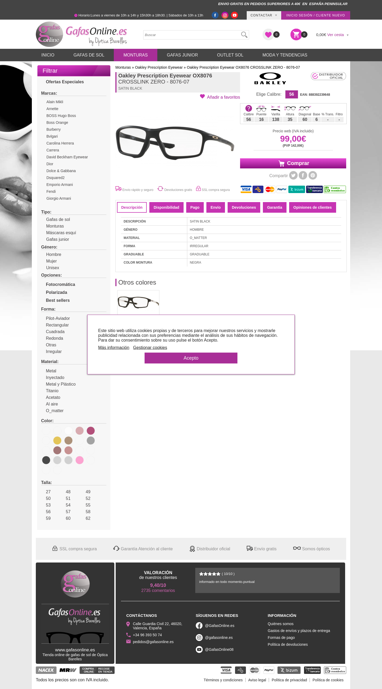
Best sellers (55, 300)
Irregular (51, 351)
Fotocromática (58, 284)
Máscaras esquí (58, 232)
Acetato (50, 397)
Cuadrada (52, 331)
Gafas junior (55, 239)
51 (66, 498)
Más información (113, 347)
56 (46, 511)
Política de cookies (328, 680)
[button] (220, 97)
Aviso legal (257, 680)
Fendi (51, 191)
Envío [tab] (216, 207)
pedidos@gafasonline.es (153, 642)
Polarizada (54, 292)
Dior (49, 164)
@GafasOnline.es (220, 625)
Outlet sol (230, 55)
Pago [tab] (194, 207)
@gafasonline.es (219, 637)
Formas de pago (281, 637)
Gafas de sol (55, 219)
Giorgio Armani (58, 198)
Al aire (49, 404)
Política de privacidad (289, 680)
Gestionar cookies (150, 347)
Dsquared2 (55, 178)
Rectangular (55, 325)
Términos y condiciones (223, 680)
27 (46, 492)
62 (85, 518)
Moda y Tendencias (285, 55)
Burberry (53, 129)
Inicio (47, 55)
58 (85, 511)
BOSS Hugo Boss (61, 116)
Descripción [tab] (131, 207)
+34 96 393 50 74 (147, 635)
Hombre (51, 254)
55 (85, 505)
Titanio (49, 391)
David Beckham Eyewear (67, 157)
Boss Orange (57, 122)
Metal (48, 371)
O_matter (52, 410)
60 (66, 518)
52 (85, 498)
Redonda (52, 338)
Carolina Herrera (60, 143)
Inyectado (52, 377)
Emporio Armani (59, 184)
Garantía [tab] (274, 207)
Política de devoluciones (288, 644)
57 (66, 511)
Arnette (52, 109)
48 (66, 492)
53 (46, 505)
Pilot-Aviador (55, 318)
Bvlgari (52, 136)
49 (85, 492)
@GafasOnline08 (219, 649)
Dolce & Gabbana (61, 171)
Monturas (135, 55)
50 (46, 498)
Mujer (49, 261)
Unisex (50, 267)
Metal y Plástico (58, 384)
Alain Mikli (54, 102)
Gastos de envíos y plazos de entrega (299, 631)
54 (66, 505)
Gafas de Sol (88, 55)
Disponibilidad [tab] (166, 207)
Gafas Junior (182, 55)
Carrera (52, 150)
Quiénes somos (280, 624)
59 (46, 518)
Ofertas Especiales (62, 82)
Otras (48, 345)
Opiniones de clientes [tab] (312, 207)
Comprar (293, 163)
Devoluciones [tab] (244, 207)
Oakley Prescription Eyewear (159, 67)
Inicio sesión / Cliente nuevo (315, 15)
